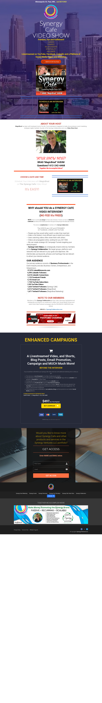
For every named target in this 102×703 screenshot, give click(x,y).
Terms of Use (25, 530)
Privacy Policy (17, 530)
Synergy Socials (33, 493)
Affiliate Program (34, 530)
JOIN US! (51, 496)
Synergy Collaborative (81, 493)
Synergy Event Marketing (21, 493)
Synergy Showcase (43, 493)
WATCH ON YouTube (50, 62)
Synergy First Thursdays (54, 493)
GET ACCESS (51, 475)
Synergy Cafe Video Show (68, 493)
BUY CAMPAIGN (51, 407)
